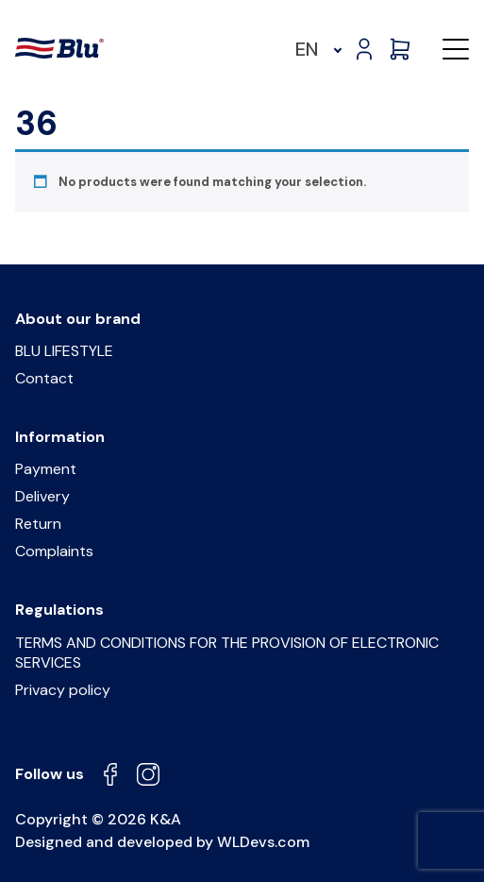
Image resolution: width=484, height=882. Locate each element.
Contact (44, 378)
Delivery (42, 496)
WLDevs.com (263, 842)
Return (38, 524)
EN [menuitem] (307, 49)
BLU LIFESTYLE (64, 351)
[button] (455, 49)
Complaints (54, 551)
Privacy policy (62, 690)
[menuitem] (315, 49)
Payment (45, 469)
